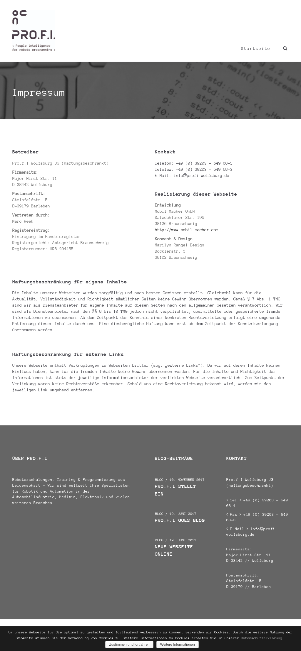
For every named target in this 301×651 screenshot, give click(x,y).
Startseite (255, 48)
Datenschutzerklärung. (262, 638)
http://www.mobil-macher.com (186, 229)
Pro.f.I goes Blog (180, 520)
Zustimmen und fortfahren (129, 644)
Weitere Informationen (177, 644)
